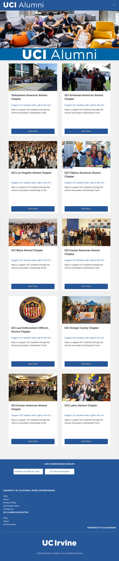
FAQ (5, 496)
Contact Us (8, 509)
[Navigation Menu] (114, 5)
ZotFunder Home (11, 506)
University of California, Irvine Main (28, 471)
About (6, 499)
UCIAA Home (9, 524)
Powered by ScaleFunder (101, 528)
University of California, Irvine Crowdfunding (29, 490)
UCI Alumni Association (59, 471)
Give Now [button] (32, 131)
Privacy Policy (9, 502)
